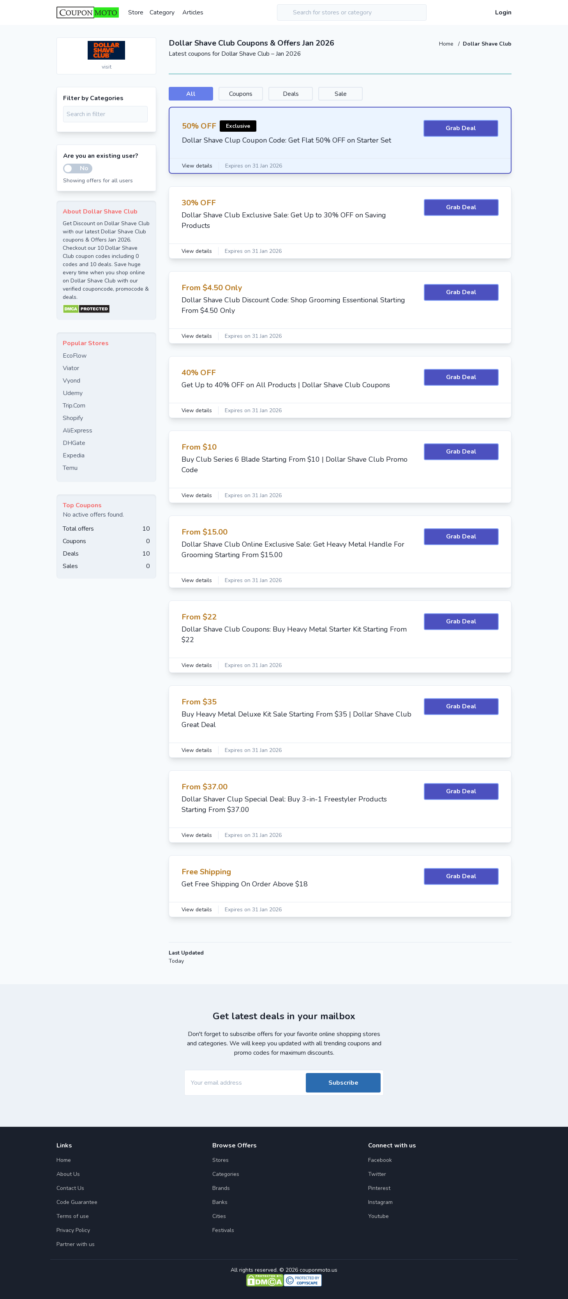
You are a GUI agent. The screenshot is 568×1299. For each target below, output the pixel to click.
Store (135, 12)
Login (503, 12)
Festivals (223, 1230)
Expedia (74, 455)
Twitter (377, 1174)
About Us (68, 1174)
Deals (306, 94)
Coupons (249, 94)
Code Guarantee (76, 1202)
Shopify (73, 418)
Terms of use (72, 1216)
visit (106, 67)
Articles (192, 12)
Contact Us (70, 1188)
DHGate (74, 443)
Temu (70, 468)
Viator (71, 368)
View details (197, 166)
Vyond (71, 380)
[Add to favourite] (149, 44)
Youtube (378, 1216)
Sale (362, 94)
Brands (221, 1188)
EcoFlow (74, 355)
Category (162, 12)
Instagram (380, 1202)
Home (447, 44)
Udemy (73, 393)
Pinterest (379, 1188)
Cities (219, 1216)
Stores (220, 1160)
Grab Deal (461, 129)
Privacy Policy (73, 1230)
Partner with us (75, 1244)
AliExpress (77, 430)
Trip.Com (74, 405)
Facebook (380, 1160)
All (193, 94)
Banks (220, 1202)
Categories (225, 1174)
